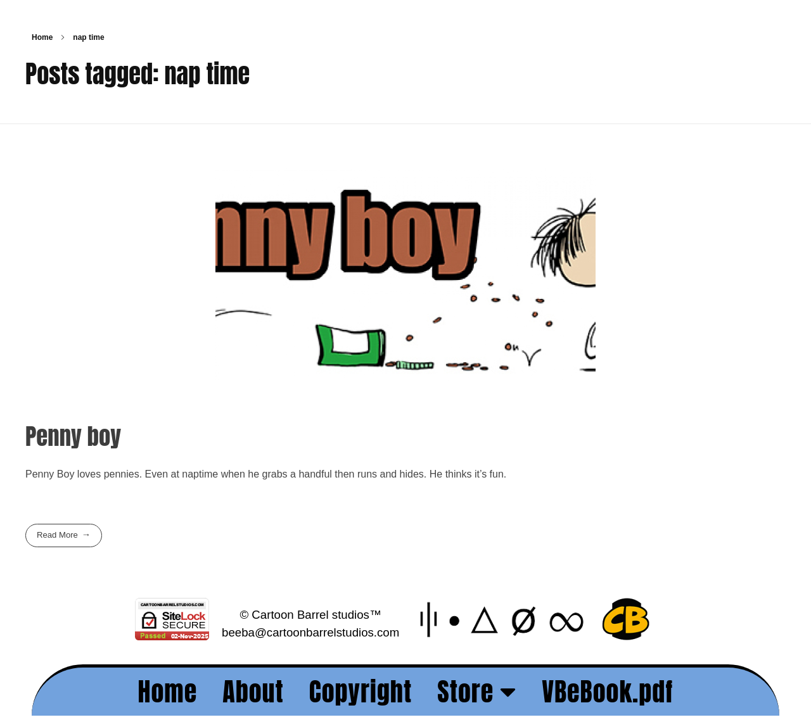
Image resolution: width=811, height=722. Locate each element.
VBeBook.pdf (607, 692)
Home (42, 37)
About (253, 692)
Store (476, 692)
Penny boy (73, 436)
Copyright (360, 692)
